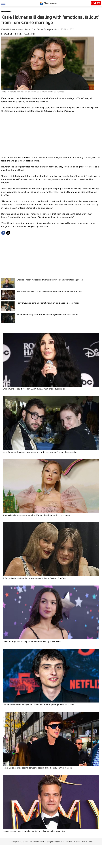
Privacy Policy (87, 842)
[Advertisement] (51, 133)
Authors (77, 842)
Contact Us (67, 842)
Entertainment (6, 12)
